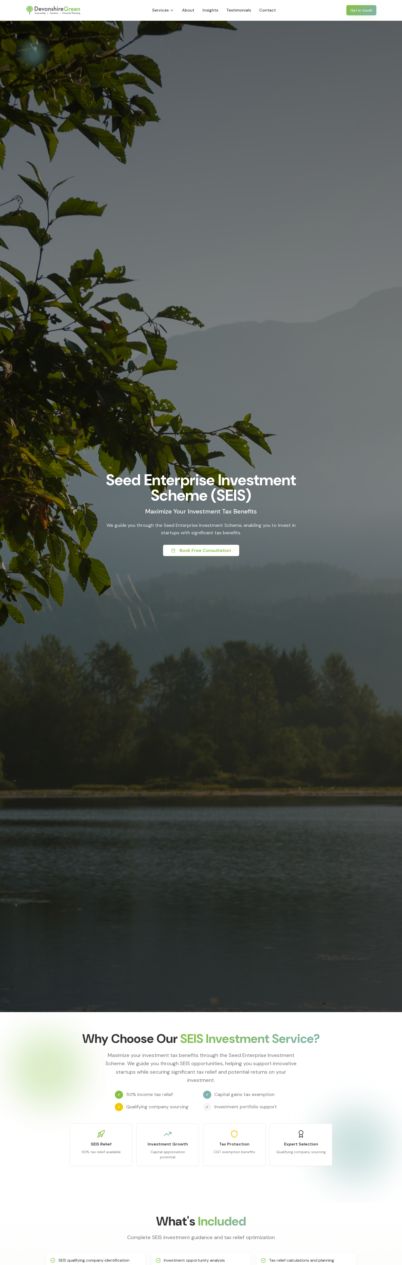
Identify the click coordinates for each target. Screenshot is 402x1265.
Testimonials (238, 10)
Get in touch (361, 10)
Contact (267, 10)
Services (163, 10)
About (188, 10)
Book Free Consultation (201, 550)
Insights (210, 10)
